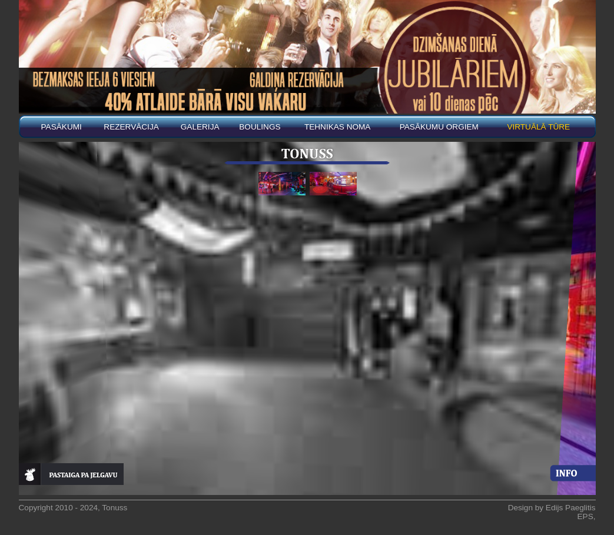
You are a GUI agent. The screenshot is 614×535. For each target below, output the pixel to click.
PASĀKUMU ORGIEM (439, 126)
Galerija (200, 126)
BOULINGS (259, 126)
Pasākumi (61, 126)
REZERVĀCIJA (131, 126)
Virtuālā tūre (538, 126)
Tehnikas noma (337, 126)
